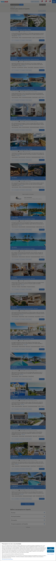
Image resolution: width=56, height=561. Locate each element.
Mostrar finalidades (50, 554)
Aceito (51, 548)
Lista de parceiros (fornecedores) (7, 559)
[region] (28, 551)
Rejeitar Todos (50, 551)
